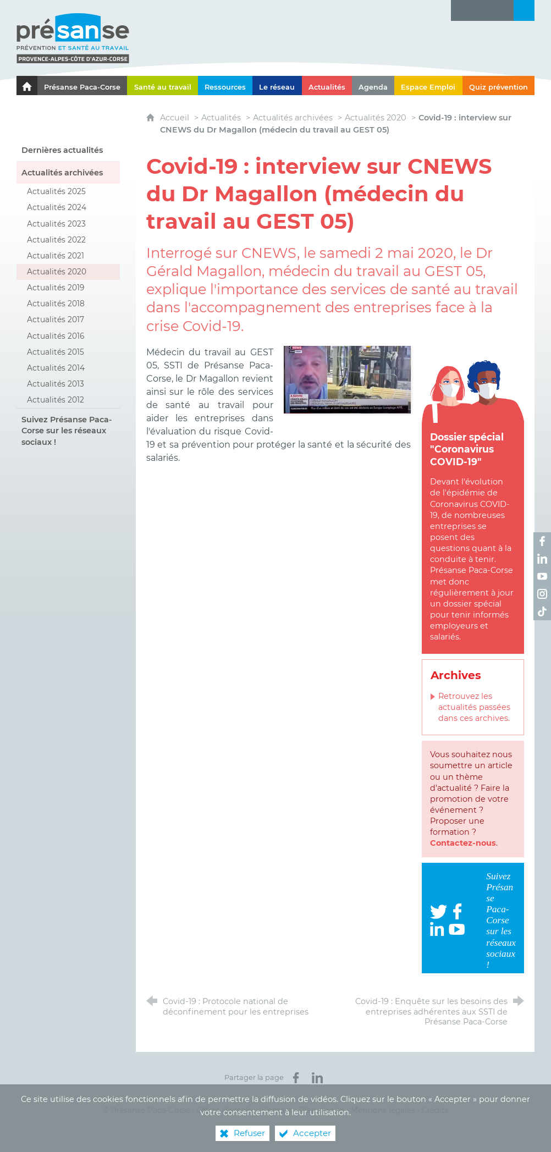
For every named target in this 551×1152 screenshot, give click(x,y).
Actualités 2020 (375, 118)
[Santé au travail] (162, 85)
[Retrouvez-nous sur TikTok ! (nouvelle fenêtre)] (542, 611)
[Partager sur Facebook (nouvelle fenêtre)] (295, 1077)
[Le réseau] (276, 85)
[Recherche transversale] (524, 10)
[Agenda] (373, 85)
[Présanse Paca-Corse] (82, 85)
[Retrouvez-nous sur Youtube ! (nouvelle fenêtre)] (542, 576)
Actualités (221, 118)
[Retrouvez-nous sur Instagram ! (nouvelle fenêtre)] (542, 594)
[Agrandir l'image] (347, 379)
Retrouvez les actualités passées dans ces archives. (474, 707)
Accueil (175, 118)
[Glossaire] (482, 10)
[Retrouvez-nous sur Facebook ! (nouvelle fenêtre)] (542, 541)
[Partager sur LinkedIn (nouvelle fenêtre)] (317, 1077)
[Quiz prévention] (498, 85)
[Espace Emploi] (428, 85)
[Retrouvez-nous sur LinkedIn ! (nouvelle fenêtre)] (542, 558)
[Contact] (503, 10)
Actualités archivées (293, 118)
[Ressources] (225, 85)
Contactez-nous (463, 843)
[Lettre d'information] (461, 10)
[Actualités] (327, 85)
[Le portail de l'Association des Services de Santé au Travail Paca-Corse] (26, 85)
